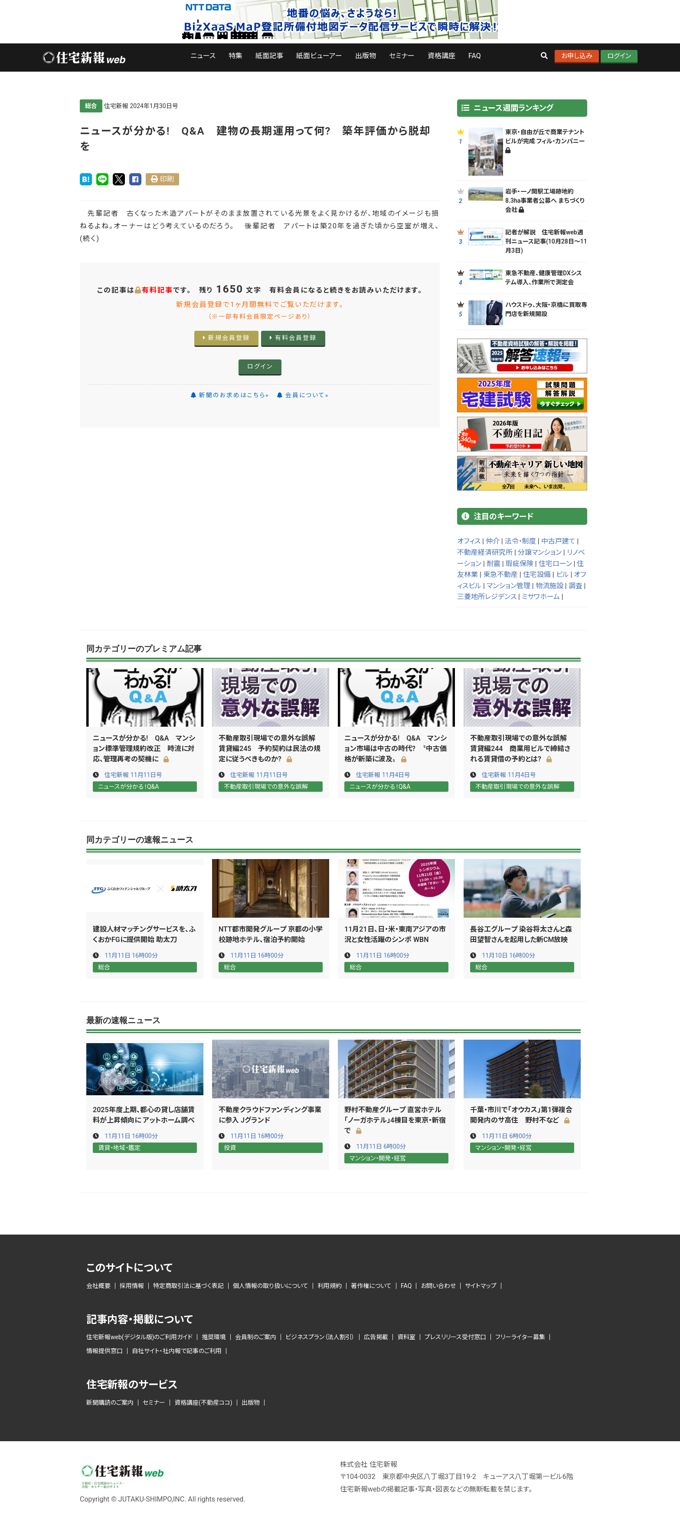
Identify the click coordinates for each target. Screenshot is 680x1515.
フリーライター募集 (520, 1336)
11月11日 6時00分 (381, 1146)
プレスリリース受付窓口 (455, 1336)
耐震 (493, 564)
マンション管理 (508, 586)
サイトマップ (481, 1284)
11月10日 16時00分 (508, 955)
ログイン (619, 56)
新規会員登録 (226, 337)
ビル (562, 574)
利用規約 (329, 1284)
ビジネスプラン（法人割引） (320, 1336)
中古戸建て (558, 541)
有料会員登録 (293, 337)
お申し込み (576, 56)
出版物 (365, 56)
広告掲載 (376, 1336)
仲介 (493, 541)
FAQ (474, 56)
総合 (91, 105)
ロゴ (83, 57)
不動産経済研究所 (485, 552)
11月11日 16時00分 (131, 955)
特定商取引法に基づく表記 (188, 1284)
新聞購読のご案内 (110, 1401)
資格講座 (441, 56)
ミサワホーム (541, 597)
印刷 (167, 179)
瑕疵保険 (519, 564)
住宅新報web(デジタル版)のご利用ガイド (139, 1336)
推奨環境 (214, 1336)
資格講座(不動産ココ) (203, 1401)
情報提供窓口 (104, 1350)
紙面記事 (269, 56)
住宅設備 (537, 574)
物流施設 (549, 586)
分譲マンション (540, 552)
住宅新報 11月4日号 (383, 774)
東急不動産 (500, 574)
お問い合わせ (438, 1284)
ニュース (203, 56)
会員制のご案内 (255, 1336)
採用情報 (132, 1284)
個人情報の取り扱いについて (270, 1284)
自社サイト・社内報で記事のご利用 (177, 1350)
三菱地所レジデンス (487, 597)
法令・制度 (520, 541)
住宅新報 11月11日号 (133, 774)
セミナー (402, 56)
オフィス (469, 541)
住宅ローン (555, 564)
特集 (235, 56)
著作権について (371, 1284)
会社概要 (98, 1284)
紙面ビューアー (319, 56)
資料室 (406, 1336)
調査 (575, 586)
